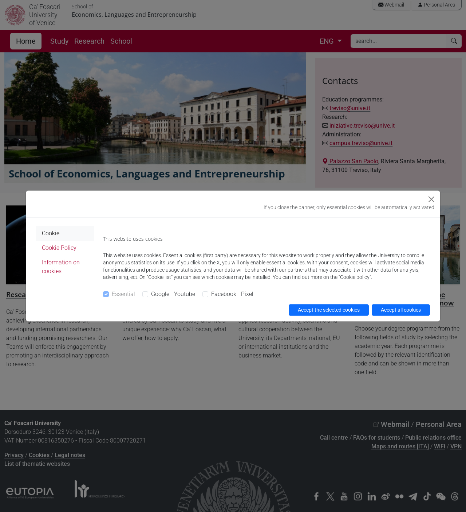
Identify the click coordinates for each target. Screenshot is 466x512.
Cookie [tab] (50, 233)
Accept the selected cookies (329, 310)
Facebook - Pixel (232, 294)
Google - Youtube (173, 294)
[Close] (431, 199)
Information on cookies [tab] (61, 267)
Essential (123, 294)
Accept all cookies (401, 310)
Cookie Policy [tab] (59, 247)
